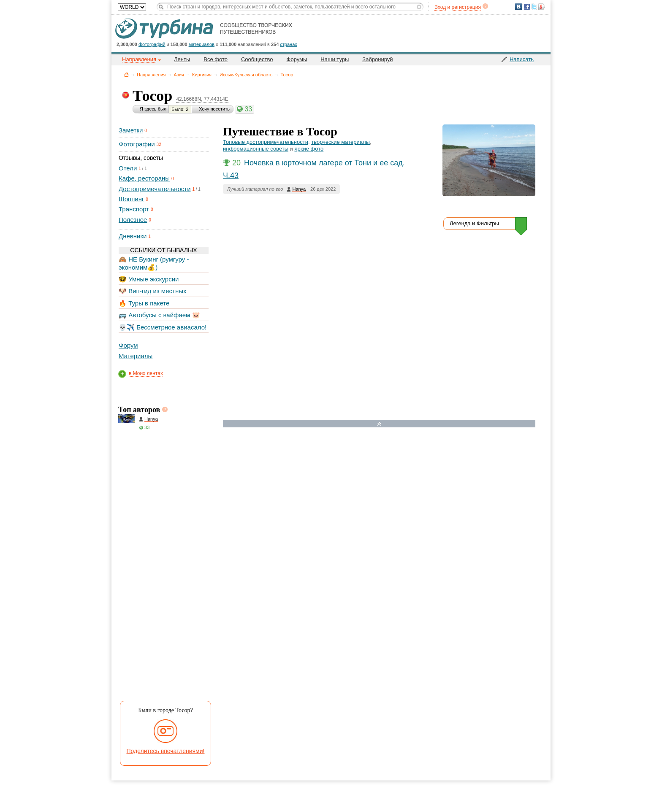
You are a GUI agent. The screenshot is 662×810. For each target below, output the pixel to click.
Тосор (287, 74)
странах (288, 44)
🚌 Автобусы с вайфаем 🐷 (159, 315)
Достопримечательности (155, 188)
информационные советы (255, 149)
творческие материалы (340, 142)
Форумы (297, 59)
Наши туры (334, 59)
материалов (201, 44)
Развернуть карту (379, 424)
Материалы (135, 355)
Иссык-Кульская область (246, 74)
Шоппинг (131, 198)
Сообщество (257, 59)
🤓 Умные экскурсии (149, 279)
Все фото (215, 59)
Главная (126, 74)
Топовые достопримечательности (265, 142)
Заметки (131, 130)
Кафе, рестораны (144, 178)
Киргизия (202, 74)
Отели (128, 168)
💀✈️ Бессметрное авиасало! (162, 327)
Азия (179, 74)
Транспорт (134, 209)
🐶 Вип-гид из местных (152, 290)
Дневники (133, 236)
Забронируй (377, 59)
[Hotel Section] (385, 515)
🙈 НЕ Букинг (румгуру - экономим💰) (154, 263)
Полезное (133, 219)
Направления (151, 74)
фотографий (152, 44)
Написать (522, 59)
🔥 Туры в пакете (144, 303)
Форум (128, 345)
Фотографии (137, 144)
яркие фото (308, 149)
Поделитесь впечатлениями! (166, 751)
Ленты (182, 59)
